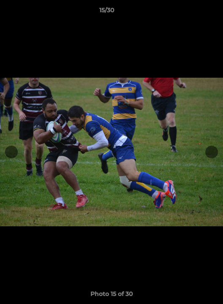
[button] (193, 12)
